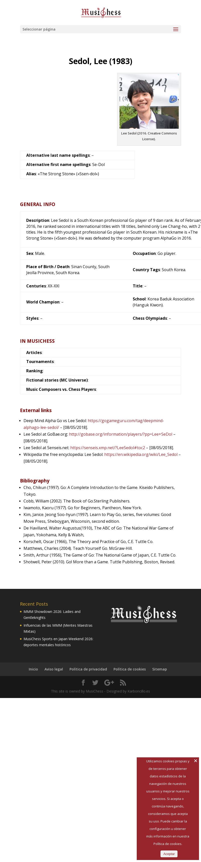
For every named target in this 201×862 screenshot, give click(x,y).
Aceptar (169, 854)
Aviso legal (53, 669)
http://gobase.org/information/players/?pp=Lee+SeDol (120, 434)
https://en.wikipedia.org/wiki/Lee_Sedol (141, 454)
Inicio (33, 669)
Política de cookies (130, 669)
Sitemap (159, 669)
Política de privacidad (88, 669)
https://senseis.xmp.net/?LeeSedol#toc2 (107, 447)
